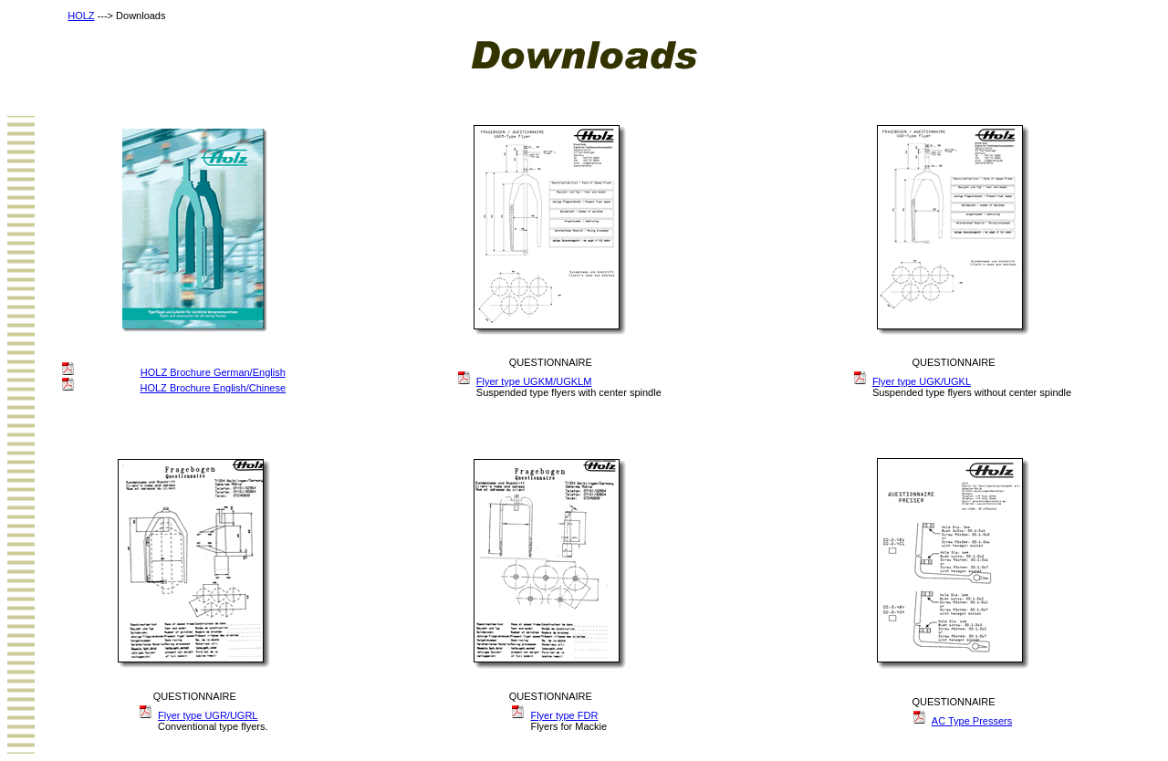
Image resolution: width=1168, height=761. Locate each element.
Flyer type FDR (564, 715)
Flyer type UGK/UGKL (921, 381)
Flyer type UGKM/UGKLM (534, 381)
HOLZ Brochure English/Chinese (213, 387)
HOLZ (81, 15)
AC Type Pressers (972, 720)
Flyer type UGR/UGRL (207, 715)
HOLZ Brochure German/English (213, 372)
